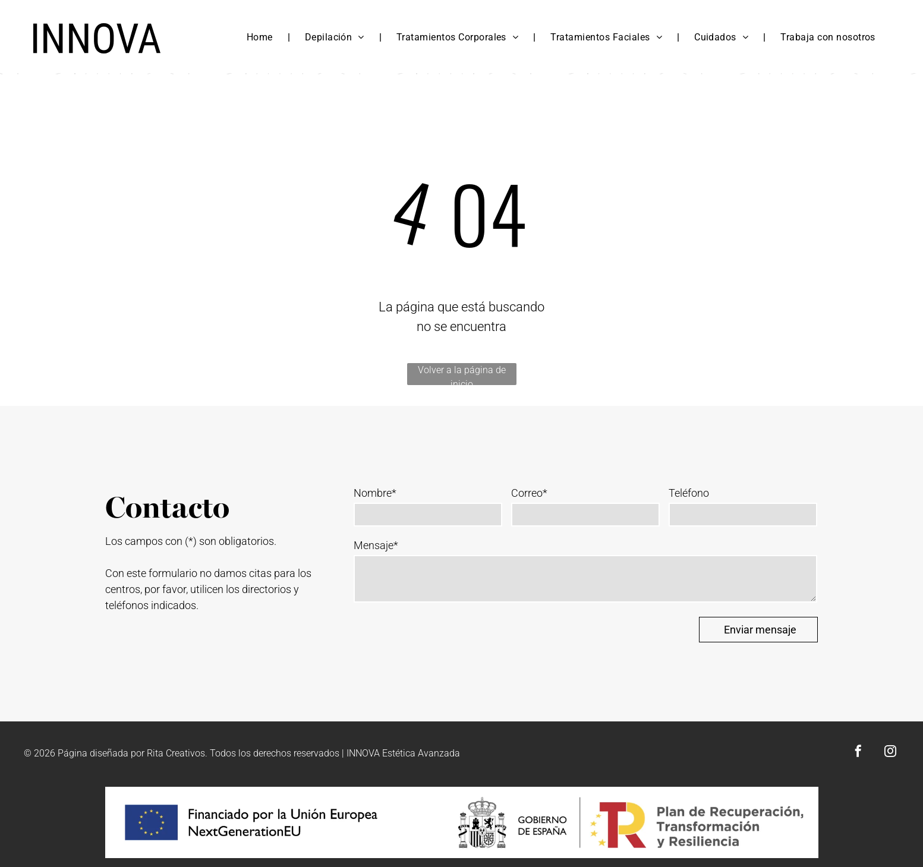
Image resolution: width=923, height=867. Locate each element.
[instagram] (890, 752)
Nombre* (375, 493)
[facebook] (858, 752)
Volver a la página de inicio (462, 374)
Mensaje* (376, 545)
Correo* (529, 493)
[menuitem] (261, 37)
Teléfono (689, 493)
